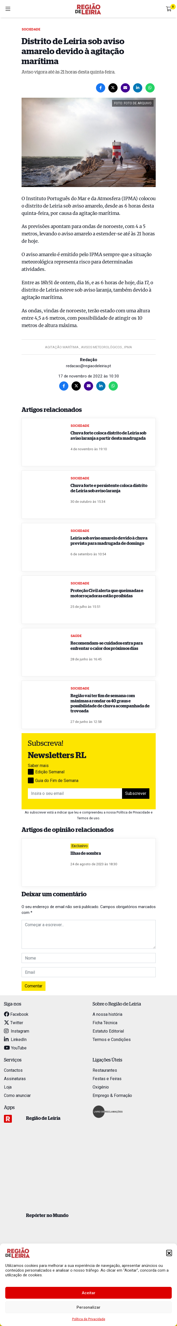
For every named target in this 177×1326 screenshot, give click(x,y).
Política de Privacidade (88, 1319)
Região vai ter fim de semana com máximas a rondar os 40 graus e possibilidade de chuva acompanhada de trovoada (110, 703)
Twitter (13, 1022)
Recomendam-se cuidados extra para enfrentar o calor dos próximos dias (106, 645)
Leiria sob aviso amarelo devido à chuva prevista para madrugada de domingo (109, 540)
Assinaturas (15, 1078)
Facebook (16, 1014)
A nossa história (107, 1014)
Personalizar (88, 1307)
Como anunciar (17, 1095)
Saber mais (38, 765)
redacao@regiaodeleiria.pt (88, 366)
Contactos (13, 1070)
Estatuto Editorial (108, 1031)
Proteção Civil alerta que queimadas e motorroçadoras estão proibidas (106, 593)
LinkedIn (15, 1039)
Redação (88, 359)
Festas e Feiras (107, 1078)
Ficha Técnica (105, 1022)
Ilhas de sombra (85, 853)
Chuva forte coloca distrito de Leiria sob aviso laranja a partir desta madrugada (108, 435)
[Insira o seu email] (75, 793)
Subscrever (135, 793)
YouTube (15, 1047)
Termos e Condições (112, 1039)
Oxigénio (101, 1087)
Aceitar (88, 1293)
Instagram (16, 1031)
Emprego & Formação (112, 1095)
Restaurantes (105, 1070)
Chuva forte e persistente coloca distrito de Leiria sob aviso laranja (108, 488)
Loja (8, 1087)
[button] (169, 1252)
